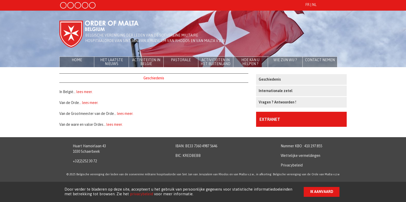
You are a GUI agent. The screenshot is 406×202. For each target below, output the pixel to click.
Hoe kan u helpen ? (250, 62)
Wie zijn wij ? (285, 60)
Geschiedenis (270, 79)
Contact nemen (320, 60)
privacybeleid (141, 194)
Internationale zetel (275, 91)
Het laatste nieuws (111, 62)
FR (307, 5)
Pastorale (181, 60)
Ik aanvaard (321, 192)
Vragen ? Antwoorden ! (277, 102)
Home (77, 60)
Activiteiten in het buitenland (215, 62)
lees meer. (84, 92)
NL (314, 5)
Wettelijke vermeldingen (300, 156)
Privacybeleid (292, 165)
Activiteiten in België (146, 62)
